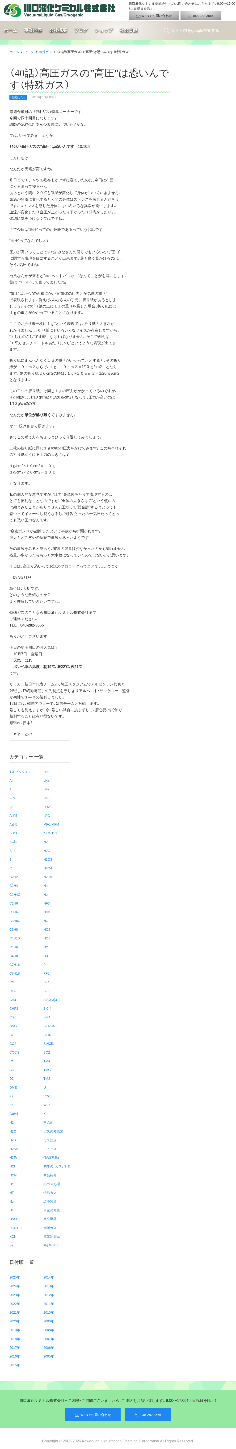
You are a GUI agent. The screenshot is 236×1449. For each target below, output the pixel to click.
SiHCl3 (48, 1043)
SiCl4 (47, 1008)
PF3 (46, 973)
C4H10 (14, 938)
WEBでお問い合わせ (154, 15)
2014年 (48, 1277)
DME (13, 1087)
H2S (12, 1140)
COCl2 (14, 1052)
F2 (11, 1096)
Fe (11, 1104)
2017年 (14, 1347)
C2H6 (13, 903)
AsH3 (13, 824)
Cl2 (11, 1017)
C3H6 (13, 911)
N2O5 (47, 876)
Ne (45, 894)
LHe (46, 780)
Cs (11, 1061)
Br (11, 859)
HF (11, 1192)
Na (45, 885)
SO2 (46, 1052)
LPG (46, 815)
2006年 (48, 1347)
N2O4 (47, 868)
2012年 (48, 1294)
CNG (13, 1025)
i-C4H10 (15, 1227)
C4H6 (13, 947)
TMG (47, 1069)
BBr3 (13, 832)
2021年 (14, 1312)
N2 (45, 841)
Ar (11, 806)
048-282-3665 (201, 15)
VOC (47, 1096)
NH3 (46, 911)
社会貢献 (129, 30)
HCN (13, 1175)
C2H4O (15, 894)
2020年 (14, 1321)
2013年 (48, 1285)
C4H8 (13, 955)
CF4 (12, 990)
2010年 (48, 1312)
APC (12, 797)
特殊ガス (45, 51)
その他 (48, 1122)
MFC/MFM (51, 824)
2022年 (14, 1303)
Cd (11, 982)
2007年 (48, 1338)
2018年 (14, 1338)
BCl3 (13, 841)
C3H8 (13, 929)
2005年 (48, 1356)
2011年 (48, 1303)
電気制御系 (51, 1236)
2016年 (14, 1356)
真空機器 (50, 1218)
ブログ (81, 30)
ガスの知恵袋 (53, 1131)
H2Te (13, 1157)
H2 (11, 1122)
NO (45, 920)
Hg (11, 1201)
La (11, 1245)
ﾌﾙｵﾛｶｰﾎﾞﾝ (50, 1245)
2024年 (14, 1285)
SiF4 (46, 1017)
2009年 (48, 1321)
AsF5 (13, 815)
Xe (45, 1113)
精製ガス (50, 1227)
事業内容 (33, 30)
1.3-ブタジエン (20, 771)
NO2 (46, 929)
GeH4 (13, 1113)
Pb (45, 964)
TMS (47, 1078)
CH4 (12, 999)
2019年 (14, 1329)
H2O (12, 1131)
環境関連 (50, 1201)
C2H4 (13, 885)
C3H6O (15, 920)
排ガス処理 (51, 1183)
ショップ (104, 30)
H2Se (13, 1148)
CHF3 (13, 1008)
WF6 (47, 1104)
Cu (11, 1069)
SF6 (46, 990)
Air (11, 780)
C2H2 (13, 876)
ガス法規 (50, 1140)
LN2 (46, 789)
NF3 (46, 903)
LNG (46, 797)
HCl (12, 1166)
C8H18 (14, 973)
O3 (45, 955)
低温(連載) (51, 1157)
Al (10, 789)
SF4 (46, 982)
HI (11, 1210)
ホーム (10, 30)
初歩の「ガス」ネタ (56, 1166)
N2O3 (47, 859)
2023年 (14, 1294)
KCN (13, 1236)
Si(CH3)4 (50, 999)
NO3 (46, 938)
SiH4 (47, 1034)
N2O (46, 850)
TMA (47, 1061)
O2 (45, 947)
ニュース (50, 1148)
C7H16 (14, 964)
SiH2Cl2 (49, 1025)
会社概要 (58, 30)
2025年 (14, 1277)
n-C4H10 (50, 832)
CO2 (12, 1043)
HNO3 (14, 1218)
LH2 (46, 771)
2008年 (48, 1329)
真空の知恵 (51, 1210)
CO (11, 1034)
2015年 (14, 1364)
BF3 (12, 850)
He (11, 1183)
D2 (11, 1078)
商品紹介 (50, 1175)
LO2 (46, 806)
